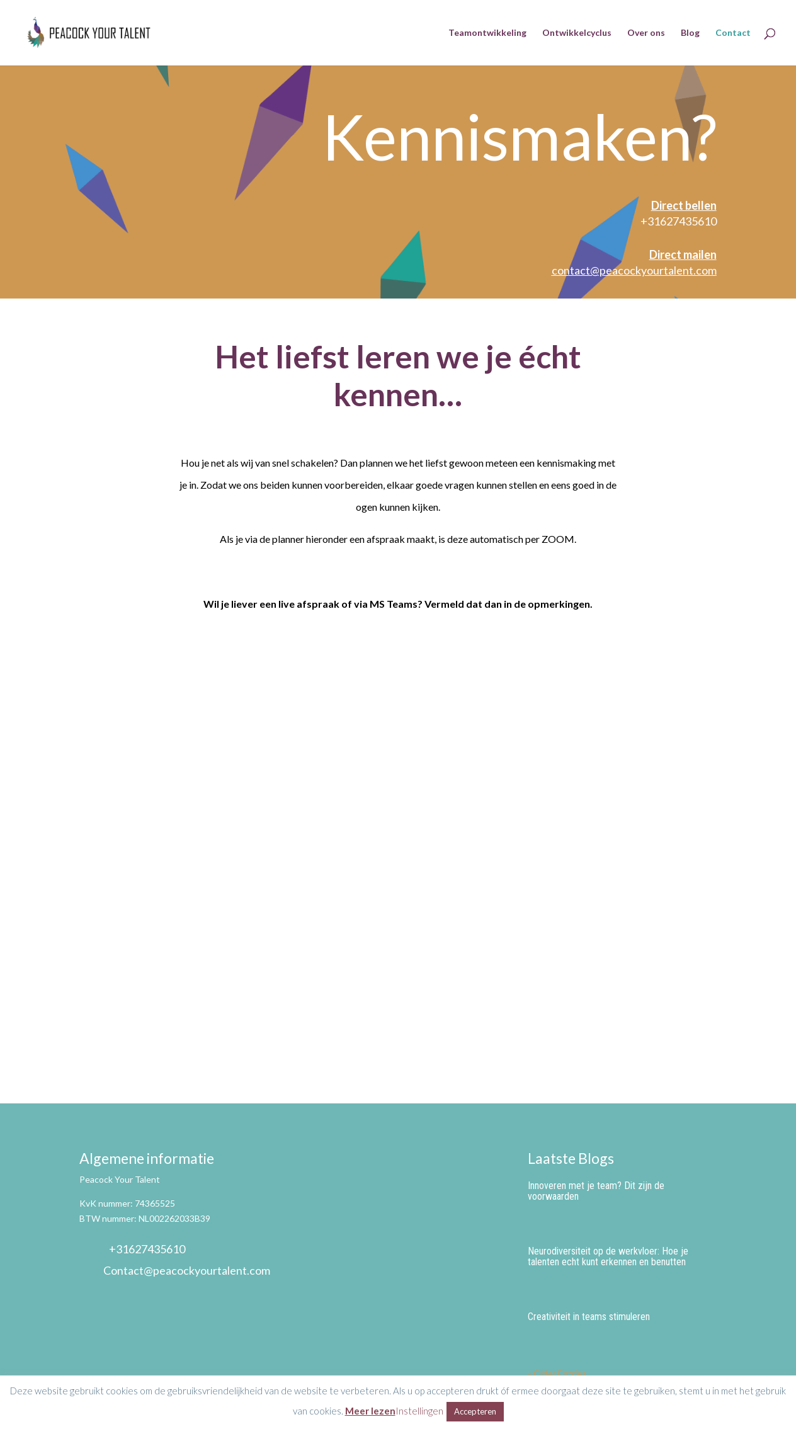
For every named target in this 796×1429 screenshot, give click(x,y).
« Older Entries (557, 1373)
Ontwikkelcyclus (576, 33)
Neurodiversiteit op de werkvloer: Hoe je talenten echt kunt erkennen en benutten (608, 1256)
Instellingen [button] (419, 1410)
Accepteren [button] (475, 1411)
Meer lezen (370, 1410)
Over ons (646, 33)
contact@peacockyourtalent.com (634, 270)
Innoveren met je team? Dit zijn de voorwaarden (596, 1191)
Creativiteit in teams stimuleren (589, 1317)
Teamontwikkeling (487, 33)
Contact (733, 33)
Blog (690, 33)
